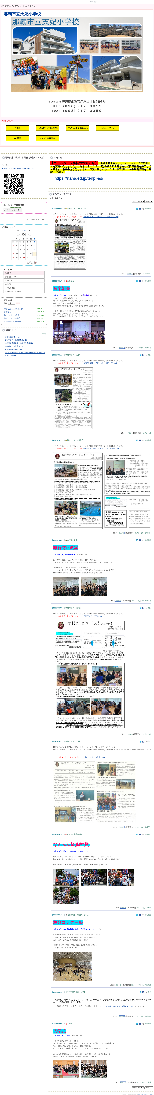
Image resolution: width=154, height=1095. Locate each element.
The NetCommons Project (145, 1094)
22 (24, 254)
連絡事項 (148, 348)
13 (17, 250)
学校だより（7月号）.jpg (92, 616)
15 (24, 250)
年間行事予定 (10, 288)
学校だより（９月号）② (13, 309)
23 (27, 254)
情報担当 (148, 209)
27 (17, 258)
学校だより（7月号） (73, 608)
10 (31, 246)
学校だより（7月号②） (13, 318)
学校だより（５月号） (73, 741)
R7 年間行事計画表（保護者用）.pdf (119, 1006)
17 (31, 250)
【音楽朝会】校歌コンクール (77, 915)
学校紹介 (8, 273)
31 (20, 242)
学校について (10, 280)
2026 (24, 230)
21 (20, 254)
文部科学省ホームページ (14, 350)
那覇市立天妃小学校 (21, 14)
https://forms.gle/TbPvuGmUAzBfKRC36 (18, 168)
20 (17, 254)
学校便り (8, 284)
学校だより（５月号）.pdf (95, 757)
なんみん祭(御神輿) (73, 834)
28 (20, 258)
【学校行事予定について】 (75, 992)
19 (13, 254)
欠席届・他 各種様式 (13, 292)
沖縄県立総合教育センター (15, 346)
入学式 (68, 1024)
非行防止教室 (71, 540)
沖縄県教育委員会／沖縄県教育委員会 (19, 343)
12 (13, 250)
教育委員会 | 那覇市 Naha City (16, 340)
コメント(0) (147, 274)
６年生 (148, 908)
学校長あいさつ (11, 277)
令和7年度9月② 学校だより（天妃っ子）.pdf (100, 217)
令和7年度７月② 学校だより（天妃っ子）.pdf (101, 448)
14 (20, 250)
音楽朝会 (7, 312)
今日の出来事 (146, 601)
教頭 (149, 355)
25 (34, 254)
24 (31, 254)
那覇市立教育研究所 (12, 337)
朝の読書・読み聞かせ (12, 322)
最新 (9, 303)
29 (13, 242)
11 (34, 246)
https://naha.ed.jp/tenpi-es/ (78, 178)
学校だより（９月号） (12, 315)
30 (17, 242)
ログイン (93, 2)
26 (13, 258)
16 (27, 250)
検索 (44, 334)
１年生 (148, 1082)
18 (34, 250)
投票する (130, 274)
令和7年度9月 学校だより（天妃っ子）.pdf (100, 363)
